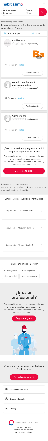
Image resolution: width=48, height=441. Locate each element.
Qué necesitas (9, 10)
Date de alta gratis (24, 171)
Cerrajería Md (19, 116)
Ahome (30, 187)
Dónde (29, 10)
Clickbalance (18, 40)
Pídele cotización (32, 72)
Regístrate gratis (24, 318)
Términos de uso (23, 427)
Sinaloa (21, 65)
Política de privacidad (23, 430)
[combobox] (12, 12)
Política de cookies (23, 433)
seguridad (10, 271)
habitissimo (6, 185)
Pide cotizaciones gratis (24, 377)
